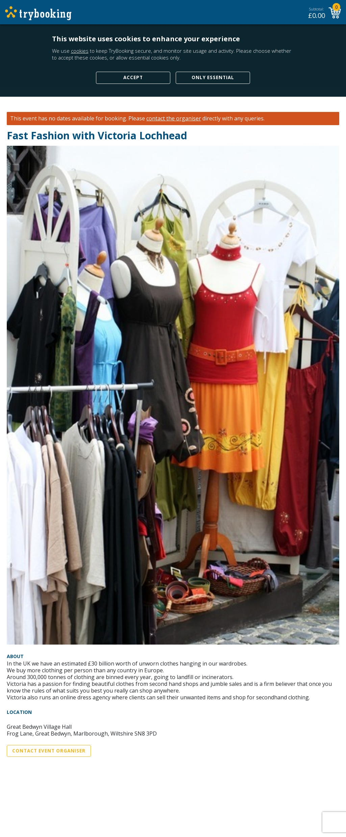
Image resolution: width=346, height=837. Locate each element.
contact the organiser (173, 118)
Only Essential (213, 77)
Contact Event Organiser (48, 751)
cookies (80, 50)
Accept (133, 77)
